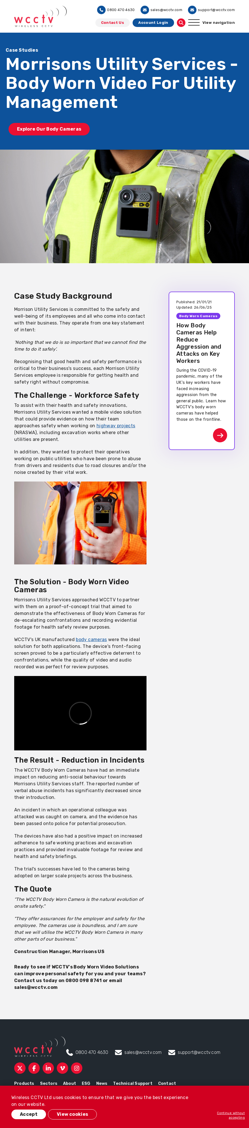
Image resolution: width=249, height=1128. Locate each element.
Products (24, 1083)
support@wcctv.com (211, 10)
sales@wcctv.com (161, 10)
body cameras (91, 639)
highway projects (116, 425)
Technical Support (132, 1083)
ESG (86, 1083)
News (102, 1083)
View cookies (72, 1114)
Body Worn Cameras (198, 316)
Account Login (153, 22)
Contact (167, 1083)
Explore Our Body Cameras (49, 129)
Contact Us (112, 22)
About (69, 1083)
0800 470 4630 (116, 10)
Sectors (48, 1083)
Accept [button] (28, 1114)
